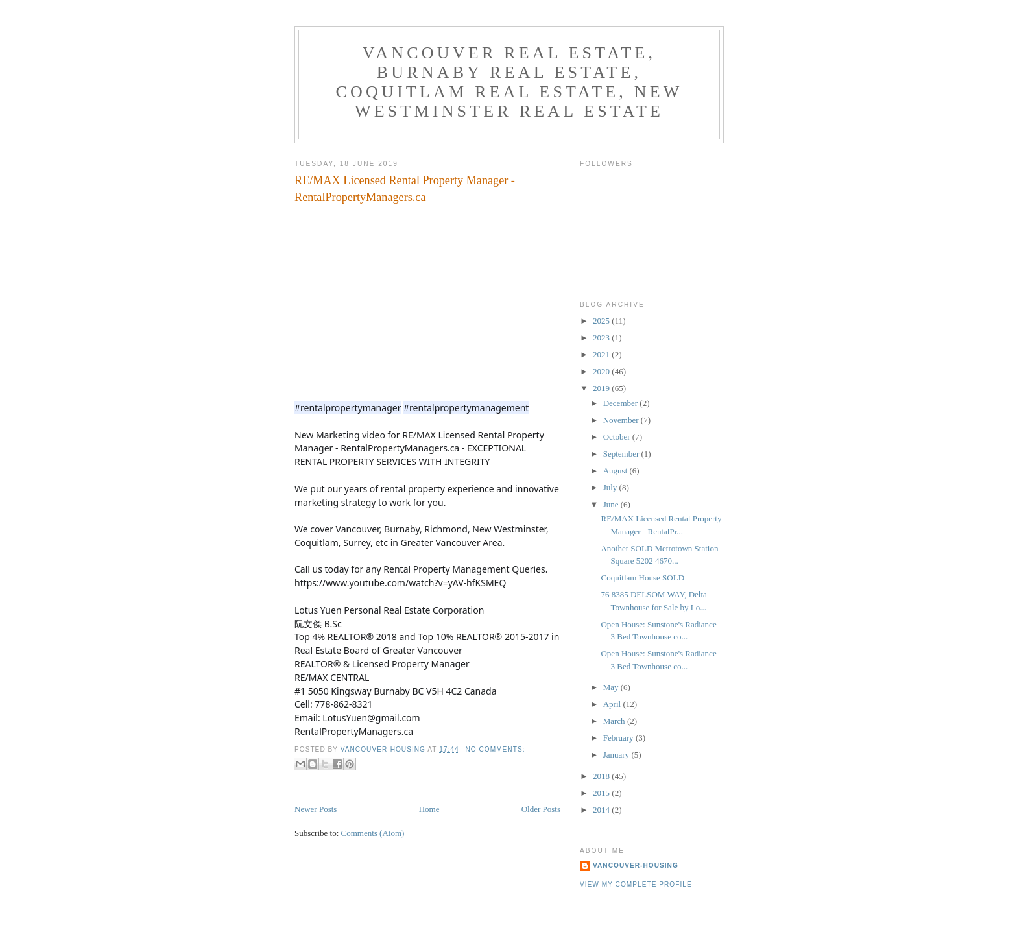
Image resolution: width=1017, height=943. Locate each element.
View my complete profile (636, 884)
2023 (602, 337)
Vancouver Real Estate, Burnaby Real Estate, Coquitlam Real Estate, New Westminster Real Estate (508, 82)
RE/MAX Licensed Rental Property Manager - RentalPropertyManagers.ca (404, 188)
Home (429, 809)
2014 (602, 810)
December (621, 403)
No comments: (495, 749)
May (612, 687)
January (617, 754)
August (616, 470)
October (617, 437)
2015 (602, 793)
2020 (602, 371)
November (622, 420)
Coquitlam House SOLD (642, 577)
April (613, 704)
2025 (602, 321)
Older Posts (540, 809)
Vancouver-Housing (635, 865)
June (612, 504)
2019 (602, 388)
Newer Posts (315, 809)
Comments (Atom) (373, 833)
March (615, 721)
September (622, 454)
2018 (602, 776)
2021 (602, 354)
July (611, 487)
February (619, 738)
